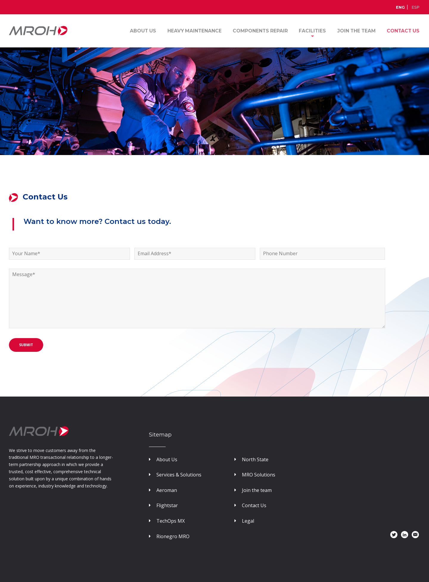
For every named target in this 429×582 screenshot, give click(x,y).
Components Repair (261, 30)
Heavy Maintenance (196, 30)
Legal (244, 521)
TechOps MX (167, 521)
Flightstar (163, 505)
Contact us (403, 30)
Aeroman (163, 490)
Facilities (313, 30)
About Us (145, 30)
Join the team (253, 490)
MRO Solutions (254, 474)
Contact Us (250, 505)
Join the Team (357, 30)
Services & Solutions (175, 474)
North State (251, 459)
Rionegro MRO (169, 536)
